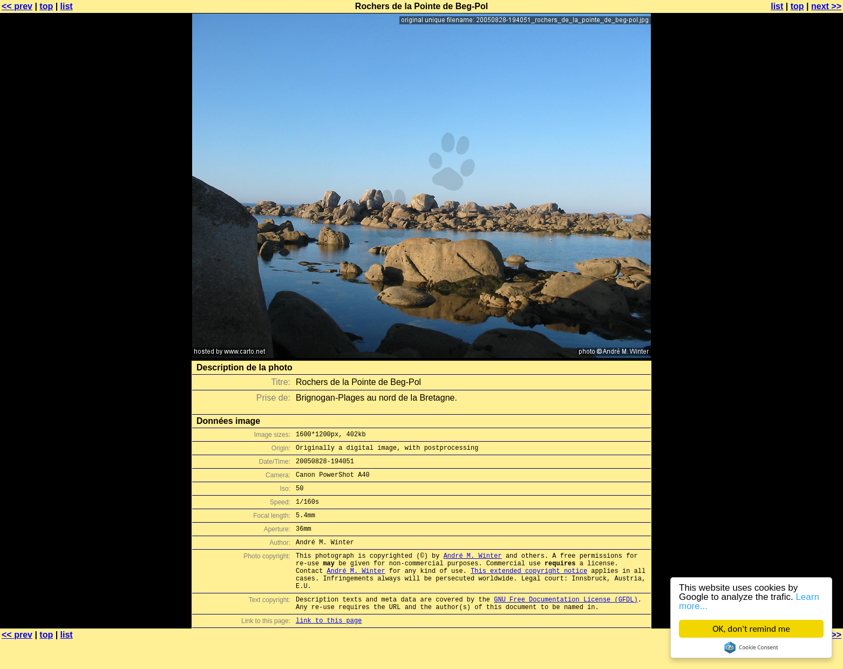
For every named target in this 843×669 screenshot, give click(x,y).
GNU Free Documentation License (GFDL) (565, 623)
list (66, 6)
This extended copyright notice (529, 589)
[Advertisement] (799, 267)
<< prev (17, 6)
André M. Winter (473, 571)
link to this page (329, 647)
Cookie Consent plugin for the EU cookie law (751, 647)
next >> (826, 6)
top (46, 6)
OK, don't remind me (751, 628)
